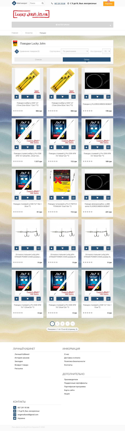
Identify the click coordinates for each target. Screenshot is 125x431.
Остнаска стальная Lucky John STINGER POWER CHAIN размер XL (97, 255)
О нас (66, 354)
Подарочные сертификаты (75, 383)
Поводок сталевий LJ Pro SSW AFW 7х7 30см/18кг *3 (97, 154)
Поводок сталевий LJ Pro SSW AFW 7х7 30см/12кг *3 (62, 154)
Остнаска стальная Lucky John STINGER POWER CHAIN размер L (28, 255)
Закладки (19, 361)
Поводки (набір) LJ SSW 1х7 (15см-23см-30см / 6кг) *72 (62, 104)
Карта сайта (69, 390)
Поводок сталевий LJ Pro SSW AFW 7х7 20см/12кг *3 (62, 306)
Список (38, 59)
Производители (71, 379)
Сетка (86, 59)
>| (73, 323)
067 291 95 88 (60, 3)
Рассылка (19, 368)
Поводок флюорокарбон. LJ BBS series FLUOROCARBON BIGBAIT (97, 205)
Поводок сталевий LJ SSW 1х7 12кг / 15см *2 (97, 306)
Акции (67, 393)
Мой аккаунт (22, 3)
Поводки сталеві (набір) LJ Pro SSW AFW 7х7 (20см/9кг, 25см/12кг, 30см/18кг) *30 (27, 154)
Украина (21, 418)
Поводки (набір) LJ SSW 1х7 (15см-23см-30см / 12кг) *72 (27, 104)
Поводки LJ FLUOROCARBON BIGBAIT (97, 104)
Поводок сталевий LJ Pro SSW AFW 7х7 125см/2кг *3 (27, 306)
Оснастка (28, 33)
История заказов (22, 357)
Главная (15, 33)
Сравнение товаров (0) (29, 51)
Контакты (68, 365)
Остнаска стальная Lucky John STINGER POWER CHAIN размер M (62, 255)
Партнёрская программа (75, 386)
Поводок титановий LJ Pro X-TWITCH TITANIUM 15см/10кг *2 (62, 205)
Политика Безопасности (74, 361)
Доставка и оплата (72, 357)
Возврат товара (21, 365)
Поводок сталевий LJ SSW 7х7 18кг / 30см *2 (27, 205)
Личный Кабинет (22, 354)
